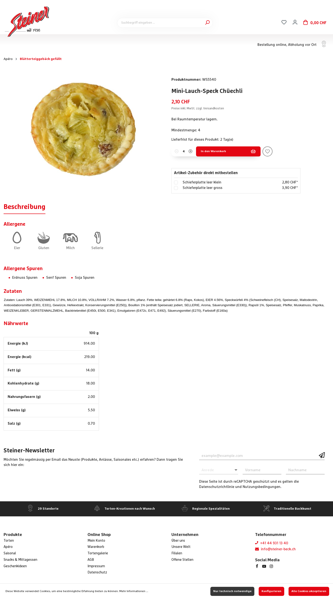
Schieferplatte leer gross (202, 188)
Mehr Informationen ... (133, 591)
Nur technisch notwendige (232, 591)
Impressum (96, 566)
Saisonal (10, 553)
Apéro (8, 547)
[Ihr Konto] (294, 22)
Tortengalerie (97, 553)
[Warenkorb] (314, 23)
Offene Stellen (182, 560)
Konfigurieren (271, 591)
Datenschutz (97, 572)
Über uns (178, 540)
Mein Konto (96, 540)
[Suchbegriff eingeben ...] (165, 23)
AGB (90, 560)
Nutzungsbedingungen (261, 487)
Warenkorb (95, 547)
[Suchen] (207, 22)
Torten (9, 540)
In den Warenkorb (228, 151)
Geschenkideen (15, 566)
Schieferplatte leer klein (202, 182)
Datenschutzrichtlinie (216, 487)
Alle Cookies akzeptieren (308, 591)
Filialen (176, 553)
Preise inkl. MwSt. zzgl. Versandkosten (197, 108)
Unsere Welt (181, 547)
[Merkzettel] (283, 22)
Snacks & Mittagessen (20, 560)
